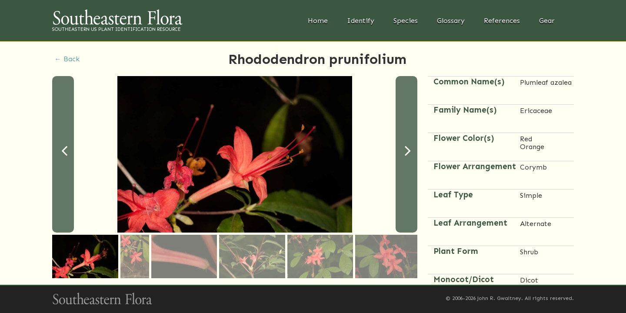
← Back (67, 59)
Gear (547, 21)
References (502, 21)
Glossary (451, 21)
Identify (360, 21)
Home (318, 21)
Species (405, 21)
